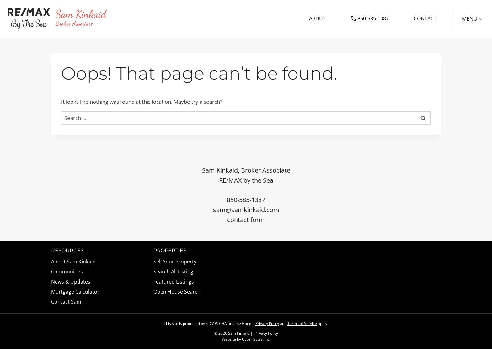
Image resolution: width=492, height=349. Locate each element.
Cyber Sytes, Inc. (256, 339)
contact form (246, 220)
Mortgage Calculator (75, 291)
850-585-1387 (370, 18)
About (317, 18)
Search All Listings (174, 271)
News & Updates (70, 281)
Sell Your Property (174, 261)
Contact (425, 18)
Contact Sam (66, 301)
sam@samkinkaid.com (246, 210)
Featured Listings (173, 281)
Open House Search (177, 291)
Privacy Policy (267, 323)
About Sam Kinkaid (73, 261)
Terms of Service (302, 323)
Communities (67, 271)
